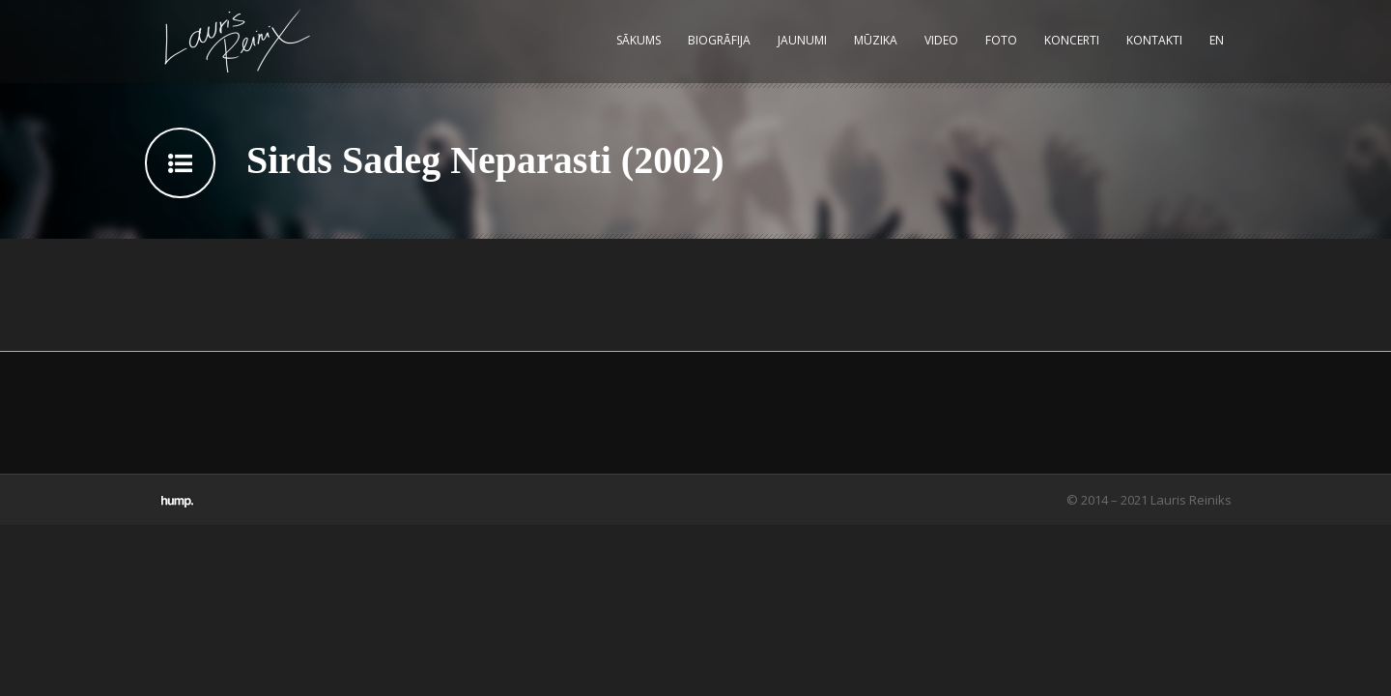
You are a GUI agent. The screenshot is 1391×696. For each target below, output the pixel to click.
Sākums (638, 40)
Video (941, 40)
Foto (1001, 40)
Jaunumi (802, 40)
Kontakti (1154, 40)
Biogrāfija (719, 40)
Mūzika (875, 40)
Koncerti (1071, 40)
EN (1216, 40)
